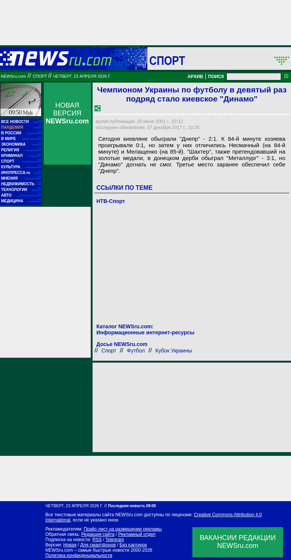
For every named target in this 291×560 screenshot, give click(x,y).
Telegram (114, 539)
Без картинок (133, 545)
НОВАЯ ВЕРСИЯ (67, 113)
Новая (69, 545)
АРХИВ (195, 76)
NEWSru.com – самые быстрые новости (87, 550)
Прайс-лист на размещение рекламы (123, 529)
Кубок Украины (173, 351)
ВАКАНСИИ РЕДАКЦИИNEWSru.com (238, 541)
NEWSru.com (13, 76)
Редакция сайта (98, 534)
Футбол (136, 351)
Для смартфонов (98, 545)
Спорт (167, 60)
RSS (97, 539)
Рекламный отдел (137, 534)
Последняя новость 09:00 (132, 506)
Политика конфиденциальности (78, 555)
